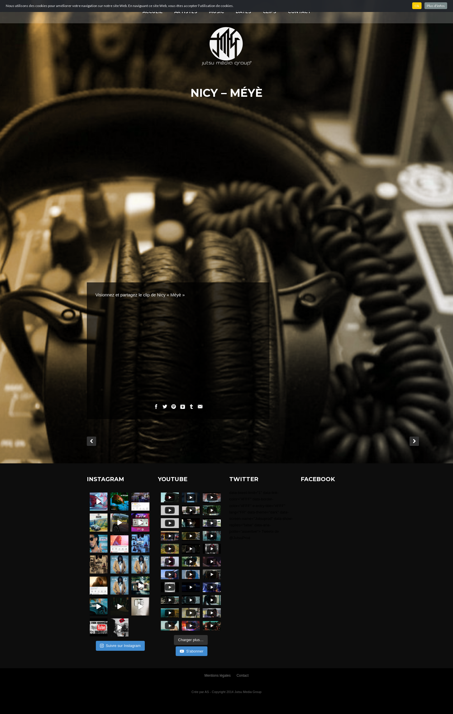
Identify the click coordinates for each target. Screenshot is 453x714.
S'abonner (191, 651)
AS (207, 692)
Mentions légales (218, 675)
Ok (417, 5)
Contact (242, 675)
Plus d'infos (436, 5)
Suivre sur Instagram (120, 645)
